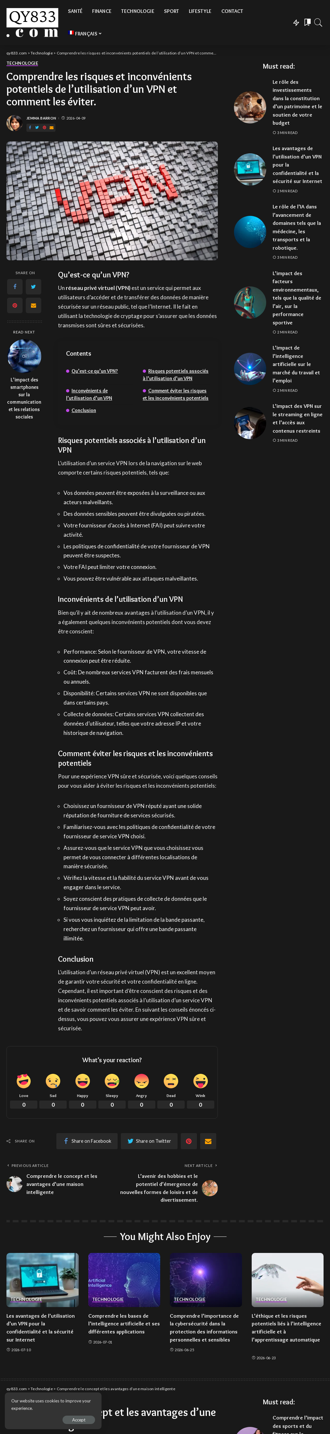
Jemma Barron (41, 118)
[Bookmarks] (307, 22)
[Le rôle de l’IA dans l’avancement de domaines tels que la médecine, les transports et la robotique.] (250, 232)
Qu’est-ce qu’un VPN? (95, 371)
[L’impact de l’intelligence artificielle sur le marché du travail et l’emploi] (250, 369)
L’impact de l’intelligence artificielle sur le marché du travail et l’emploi (296, 364)
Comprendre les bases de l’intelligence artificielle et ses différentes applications (124, 1324)
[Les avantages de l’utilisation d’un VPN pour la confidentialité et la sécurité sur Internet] (250, 169)
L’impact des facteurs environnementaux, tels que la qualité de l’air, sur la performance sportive (297, 298)
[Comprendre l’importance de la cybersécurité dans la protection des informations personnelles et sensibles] (206, 1280)
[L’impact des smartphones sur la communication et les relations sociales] (24, 356)
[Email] (51, 128)
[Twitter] (37, 128)
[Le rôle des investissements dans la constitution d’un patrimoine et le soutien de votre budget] (250, 107)
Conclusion (84, 410)
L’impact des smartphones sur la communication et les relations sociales (24, 398)
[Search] (318, 22)
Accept (78, 1419)
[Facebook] (30, 128)
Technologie (22, 63)
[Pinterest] (44, 128)
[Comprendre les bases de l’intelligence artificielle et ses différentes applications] (124, 1280)
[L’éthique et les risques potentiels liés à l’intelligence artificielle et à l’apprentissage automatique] (288, 1280)
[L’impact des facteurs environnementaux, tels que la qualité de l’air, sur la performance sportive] (250, 302)
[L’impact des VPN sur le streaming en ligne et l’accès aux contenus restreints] (250, 423)
